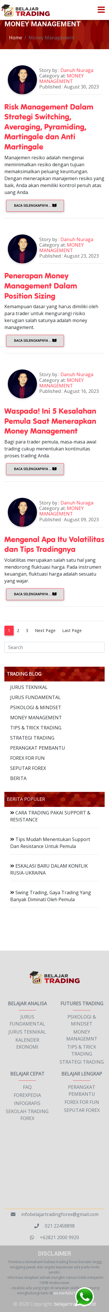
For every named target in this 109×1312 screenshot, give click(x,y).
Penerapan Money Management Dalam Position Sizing (40, 285)
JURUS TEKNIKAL (29, 687)
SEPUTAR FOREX (28, 768)
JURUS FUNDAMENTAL (35, 697)
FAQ (27, 1087)
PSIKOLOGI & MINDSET (35, 707)
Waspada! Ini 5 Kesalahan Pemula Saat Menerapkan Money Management (50, 420)
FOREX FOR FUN (27, 758)
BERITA (18, 778)
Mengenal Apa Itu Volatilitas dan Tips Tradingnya (54, 544)
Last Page (72, 630)
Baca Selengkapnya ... (35, 205)
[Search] (54, 647)
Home (15, 37)
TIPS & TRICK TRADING (35, 728)
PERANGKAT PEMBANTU (37, 748)
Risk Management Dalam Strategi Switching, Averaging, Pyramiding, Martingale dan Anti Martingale (48, 126)
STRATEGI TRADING (32, 738)
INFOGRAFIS (27, 1103)
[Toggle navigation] (101, 10)
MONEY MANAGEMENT (36, 717)
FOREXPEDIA (27, 1095)
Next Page (45, 630)
